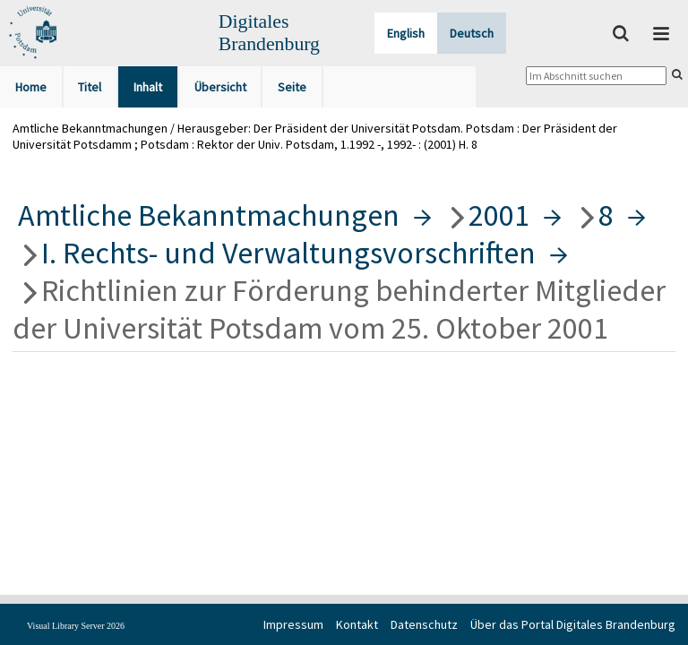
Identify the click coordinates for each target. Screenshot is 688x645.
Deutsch (472, 33)
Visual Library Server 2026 (76, 626)
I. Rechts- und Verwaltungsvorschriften (288, 252)
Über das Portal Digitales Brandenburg (572, 624)
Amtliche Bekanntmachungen (209, 215)
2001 (499, 215)
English (406, 33)
